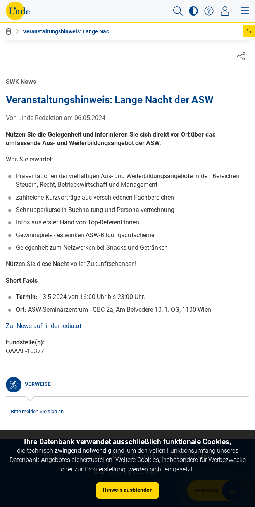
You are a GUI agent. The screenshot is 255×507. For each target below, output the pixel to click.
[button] (178, 11)
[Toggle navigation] (225, 10)
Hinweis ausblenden (128, 490)
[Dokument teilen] (241, 56)
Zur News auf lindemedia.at (43, 326)
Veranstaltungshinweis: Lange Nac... (68, 31)
